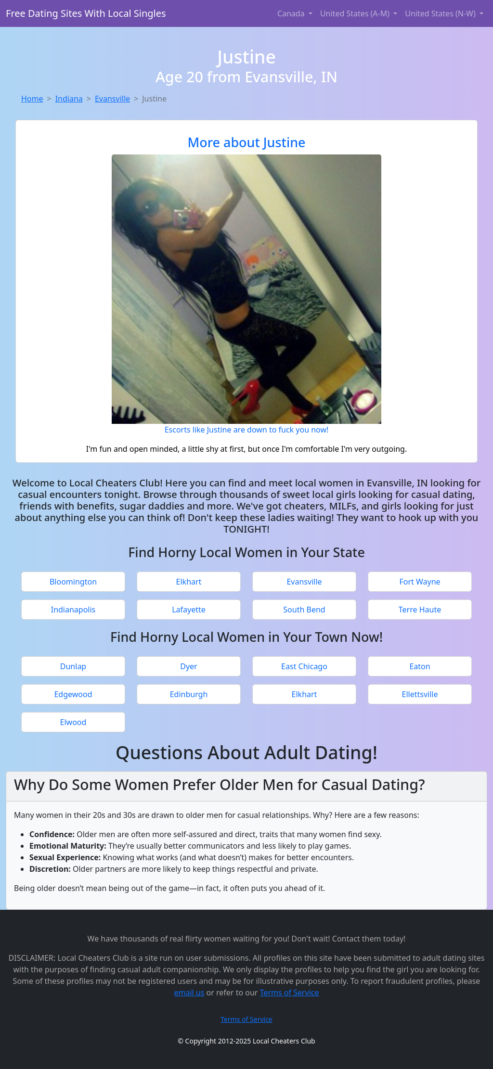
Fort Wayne (419, 581)
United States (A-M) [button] (355, 13)
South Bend (304, 609)
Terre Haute (420, 609)
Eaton (419, 666)
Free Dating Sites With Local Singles (86, 13)
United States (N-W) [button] (441, 13)
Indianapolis (73, 609)
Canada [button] (292, 13)
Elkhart (189, 581)
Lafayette (189, 609)
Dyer (188, 666)
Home (32, 98)
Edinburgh (189, 694)
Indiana (69, 98)
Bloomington (73, 581)
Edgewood (73, 694)
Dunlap (73, 666)
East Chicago (304, 666)
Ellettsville (420, 694)
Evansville (112, 98)
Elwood (73, 722)
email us (189, 992)
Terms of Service (289, 992)
